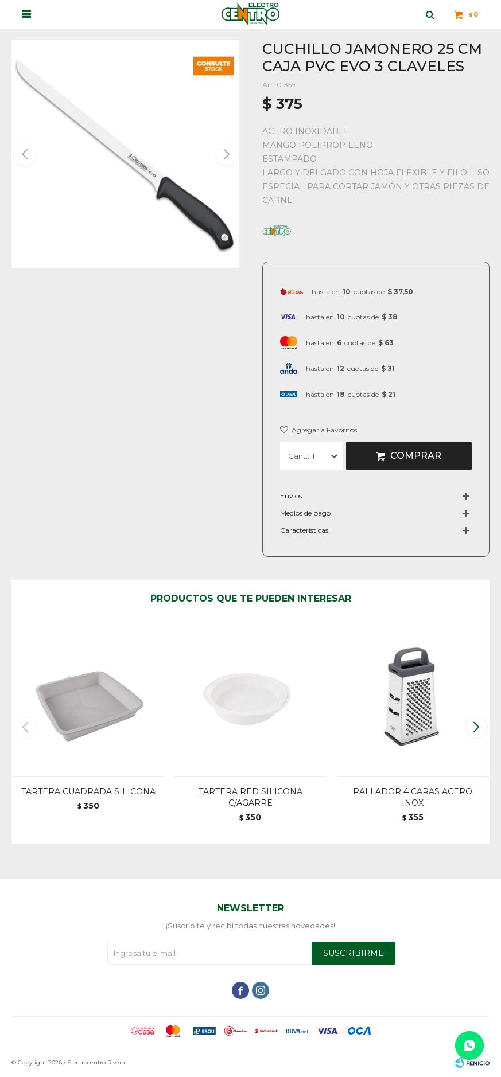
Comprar (415, 455)
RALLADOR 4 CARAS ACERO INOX (412, 797)
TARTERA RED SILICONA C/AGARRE (250, 797)
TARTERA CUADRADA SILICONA (88, 791)
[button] (226, 154)
